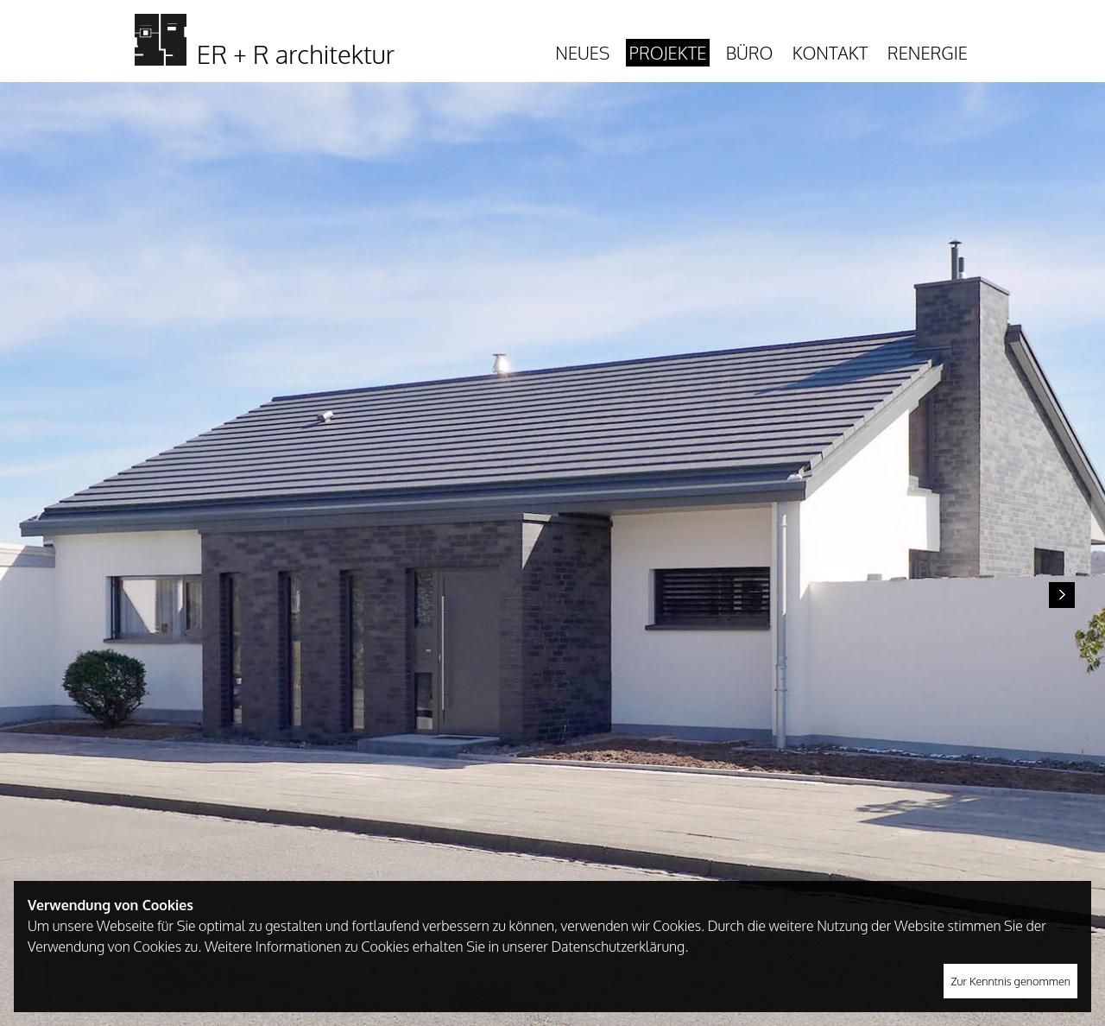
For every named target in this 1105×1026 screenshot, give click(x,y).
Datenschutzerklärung (618, 946)
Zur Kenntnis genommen (1010, 981)
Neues (582, 52)
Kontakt (830, 52)
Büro (750, 52)
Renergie (927, 52)
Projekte (668, 52)
